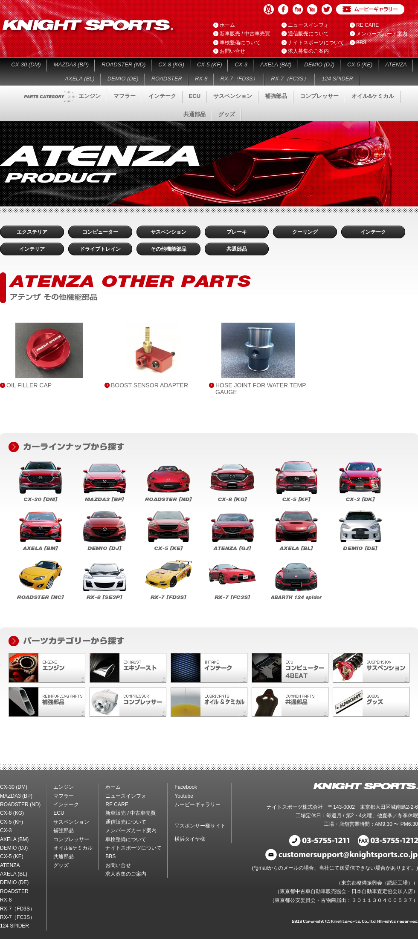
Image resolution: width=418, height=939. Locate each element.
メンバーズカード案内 (381, 34)
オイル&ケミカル (372, 96)
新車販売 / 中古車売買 (245, 34)
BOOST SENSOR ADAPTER (149, 385)
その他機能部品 (168, 249)
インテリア (32, 249)
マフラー (124, 96)
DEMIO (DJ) (319, 64)
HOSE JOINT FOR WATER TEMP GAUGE (260, 388)
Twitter (327, 9)
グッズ (226, 114)
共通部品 (194, 114)
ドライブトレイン (100, 249)
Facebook (283, 9)
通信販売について (308, 34)
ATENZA (395, 64)
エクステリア (32, 232)
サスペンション (232, 96)
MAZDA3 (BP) (71, 64)
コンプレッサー (319, 96)
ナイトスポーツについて (316, 43)
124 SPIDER (337, 78)
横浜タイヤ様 (189, 839)
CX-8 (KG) (171, 64)
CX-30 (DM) (26, 64)
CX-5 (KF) (209, 64)
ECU (194, 96)
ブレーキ (236, 232)
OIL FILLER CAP (29, 385)
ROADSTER (166, 78)
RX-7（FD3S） (239, 78)
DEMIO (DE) (123, 78)
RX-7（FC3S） (290, 78)
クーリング (305, 232)
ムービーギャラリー (370, 9)
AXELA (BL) (80, 78)
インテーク (162, 96)
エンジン (89, 96)
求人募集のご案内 (308, 51)
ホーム (227, 25)
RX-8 (201, 78)
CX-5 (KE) (359, 64)
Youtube (298, 9)
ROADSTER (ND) (123, 64)
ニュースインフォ (308, 25)
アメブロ (269, 9)
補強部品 (276, 96)
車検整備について (240, 43)
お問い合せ (232, 51)
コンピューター (100, 232)
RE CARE (367, 25)
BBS (361, 43)
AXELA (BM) (275, 64)
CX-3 (241, 64)
